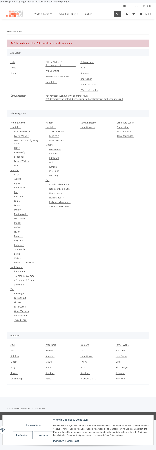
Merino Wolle (21, 214)
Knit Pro (15, 356)
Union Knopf (17, 378)
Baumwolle (19, 187)
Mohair (18, 227)
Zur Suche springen (38, 1)
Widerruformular (89, 90)
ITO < (17, 147)
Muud (49, 361)
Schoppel (120, 373)
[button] (126, 14)
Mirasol (14, 361)
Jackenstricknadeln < (59, 202)
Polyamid (19, 240)
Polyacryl (18, 236)
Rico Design (122, 367)
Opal (118, 361)
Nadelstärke (17, 267)
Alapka (17, 178)
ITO (82, 350)
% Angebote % (124, 131)
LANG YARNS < (21, 135)
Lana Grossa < (56, 140)
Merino (18, 209)
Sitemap (85, 73)
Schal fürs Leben (125, 122)
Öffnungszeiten (18, 95)
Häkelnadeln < (56, 197)
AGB (83, 67)
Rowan (14, 373)
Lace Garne (20, 306)
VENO (48, 378)
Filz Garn (18, 302)
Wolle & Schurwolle (24, 262)
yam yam (120, 378)
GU (12, 350)
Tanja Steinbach (125, 135)
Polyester (19, 244)
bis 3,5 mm (19, 271)
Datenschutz (73, 441)
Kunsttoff (54, 171)
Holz (51, 162)
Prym (48, 367)
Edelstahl (54, 157)
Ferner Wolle (122, 344)
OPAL (17, 165)
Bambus (53, 153)
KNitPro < (54, 135)
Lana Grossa (87, 356)
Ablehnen (44, 435)
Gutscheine (123, 127)
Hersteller (16, 127)
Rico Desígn (20, 152)
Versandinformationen (57, 76)
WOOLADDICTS (88, 378)
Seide (17, 253)
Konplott (50, 356)
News (135, 6)
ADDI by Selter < (57, 131)
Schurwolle (19, 249)
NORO (84, 361)
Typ (12, 289)
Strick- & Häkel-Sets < (60, 206)
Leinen (17, 205)
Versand (42, 408)
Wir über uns (52, 70)
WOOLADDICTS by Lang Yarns (26, 142)
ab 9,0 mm (19, 284)
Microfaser (19, 218)
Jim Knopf (121, 350)
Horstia (49, 350)
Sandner (50, 373)
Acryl (16, 174)
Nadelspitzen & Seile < (60, 188)
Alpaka (17, 183)
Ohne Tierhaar (21, 311)
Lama (17, 200)
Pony (13, 367)
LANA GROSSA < (22, 131)
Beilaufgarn (20, 293)
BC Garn (85, 344)
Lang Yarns (121, 356)
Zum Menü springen (59, 1)
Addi (13, 344)
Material (15, 170)
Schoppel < (19, 156)
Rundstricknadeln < (59, 184)
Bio (15, 192)
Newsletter (51, 82)
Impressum (59, 441)
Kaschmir (19, 196)
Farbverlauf (20, 297)
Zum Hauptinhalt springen (14, 1)
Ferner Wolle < (21, 161)
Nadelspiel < (55, 193)
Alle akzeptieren (33, 425)
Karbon (53, 166)
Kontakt (147, 6)
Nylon (17, 231)
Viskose (18, 258)
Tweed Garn (20, 319)
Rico (83, 367)
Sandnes (85, 373)
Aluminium (55, 149)
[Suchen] (98, 14)
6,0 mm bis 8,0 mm (24, 280)
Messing (53, 175)
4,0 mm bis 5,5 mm (24, 275)
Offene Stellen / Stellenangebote (54, 64)
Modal (17, 222)
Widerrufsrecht (88, 84)
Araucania (51, 344)
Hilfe (125, 6)
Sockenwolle (20, 315)
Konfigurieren (23, 435)
